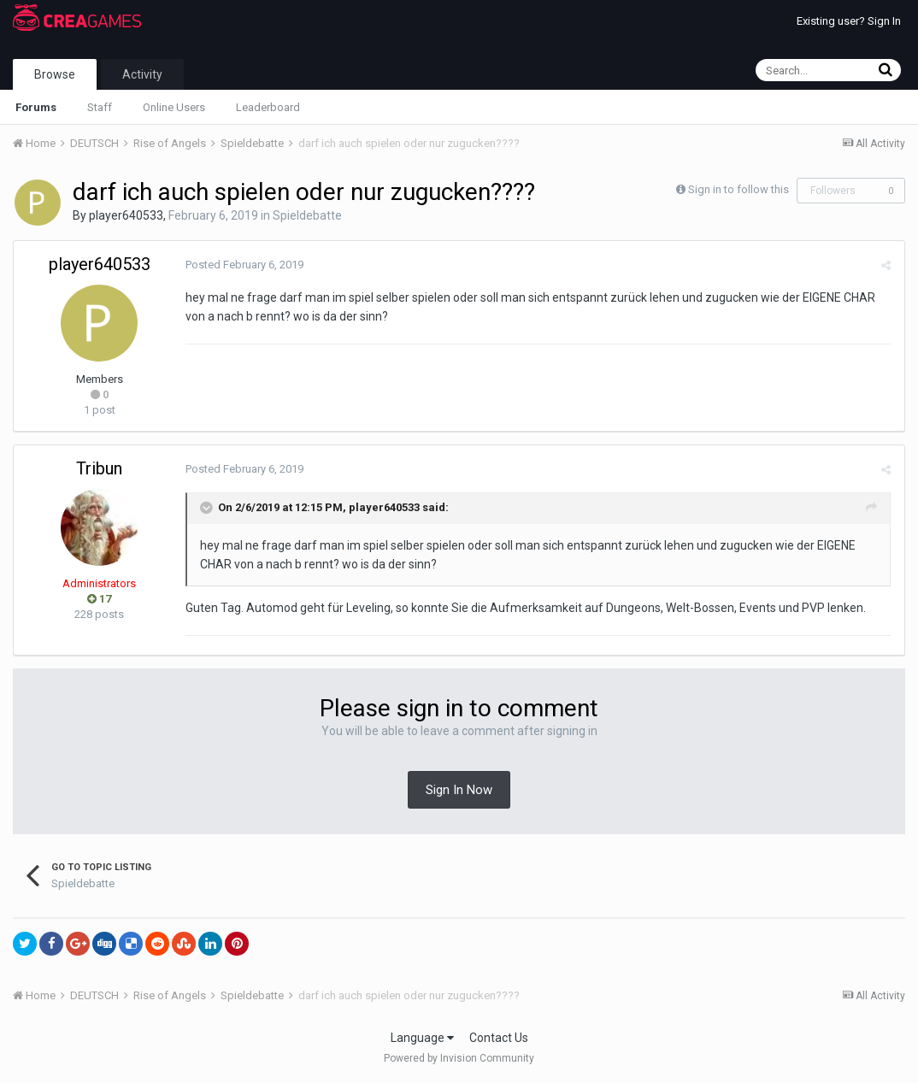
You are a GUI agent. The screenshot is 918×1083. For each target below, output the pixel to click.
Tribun (99, 468)
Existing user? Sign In (849, 21)
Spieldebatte (307, 215)
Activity (142, 74)
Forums (35, 107)
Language (422, 1038)
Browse (54, 74)
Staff (99, 107)
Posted (244, 264)
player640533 (126, 215)
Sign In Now (459, 790)
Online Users (174, 107)
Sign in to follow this (738, 189)
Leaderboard (268, 107)
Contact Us (498, 1038)
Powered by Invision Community (459, 1058)
